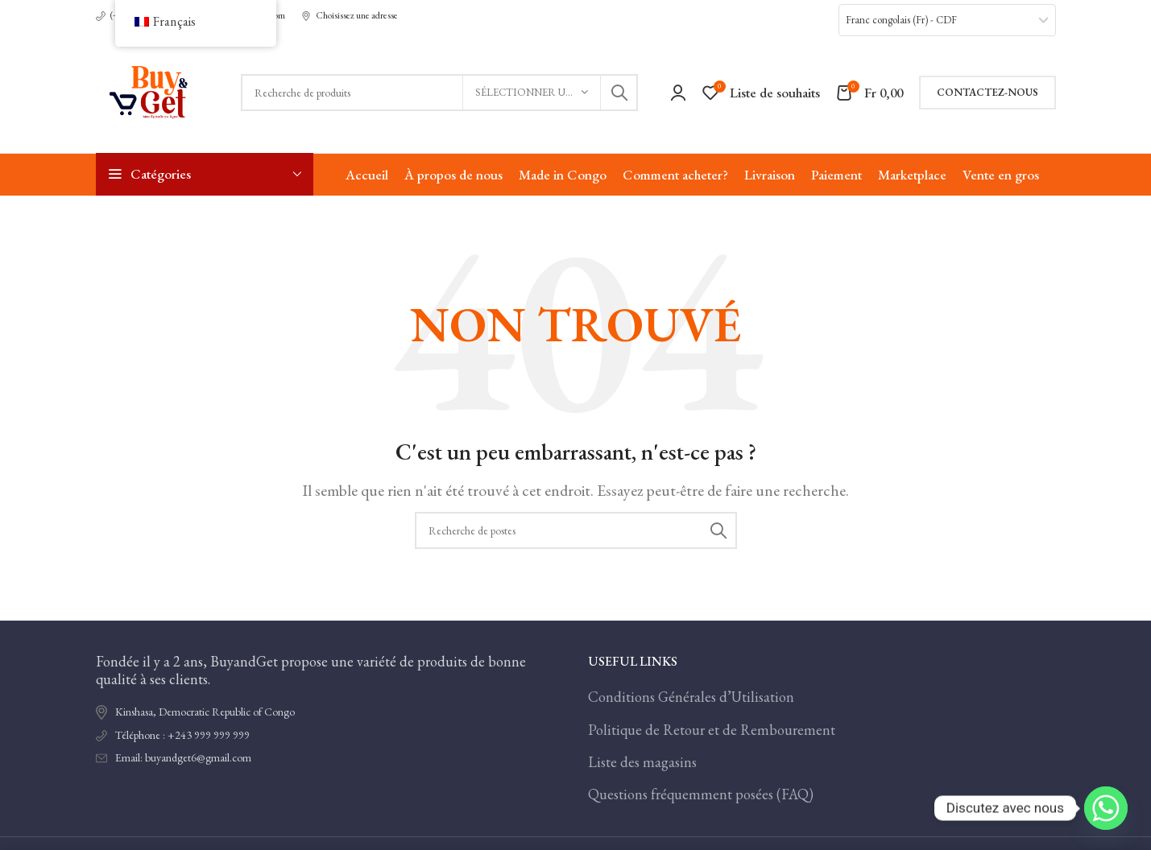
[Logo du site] (152, 90)
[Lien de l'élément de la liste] (330, 736)
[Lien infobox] (349, 16)
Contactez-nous (987, 92)
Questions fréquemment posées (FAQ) (701, 794)
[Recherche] (439, 92)
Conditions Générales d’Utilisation (691, 696)
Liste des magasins (642, 762)
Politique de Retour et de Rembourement (711, 729)
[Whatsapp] (1106, 808)
